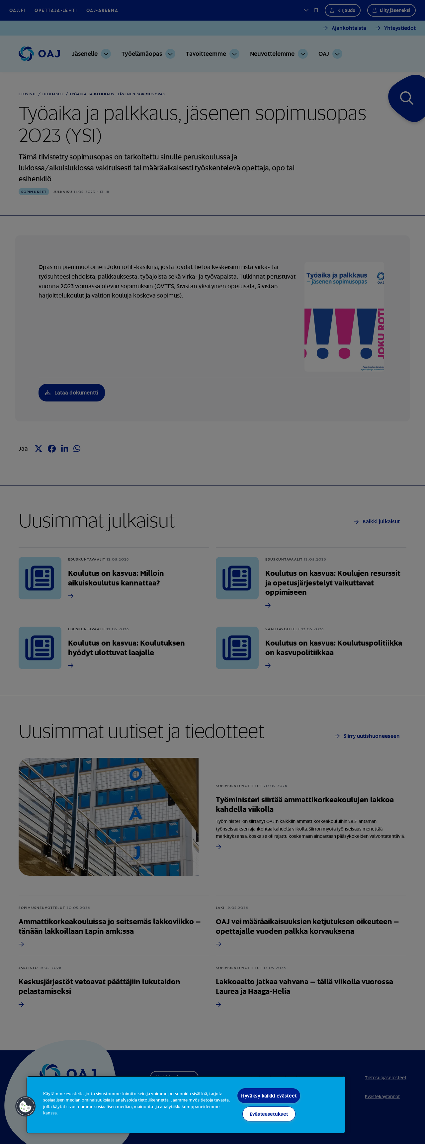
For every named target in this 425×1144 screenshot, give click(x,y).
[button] (25, 1106)
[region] (186, 1104)
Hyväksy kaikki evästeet (269, 1096)
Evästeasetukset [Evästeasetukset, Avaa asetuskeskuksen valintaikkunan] (269, 1114)
